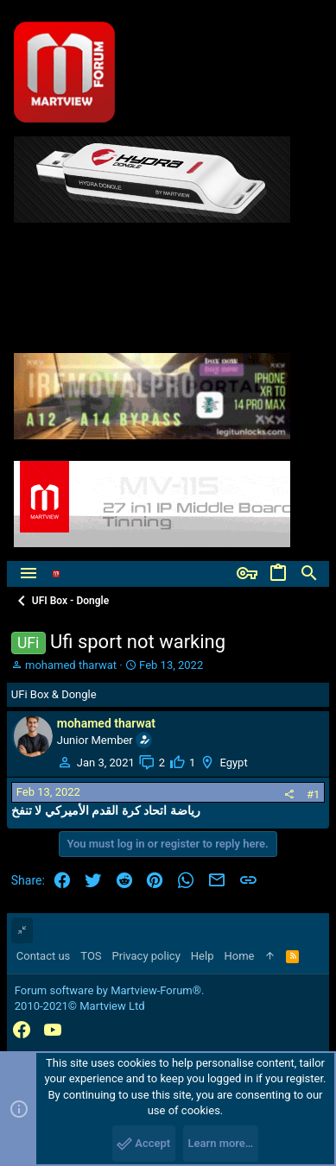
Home (239, 955)
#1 (313, 794)
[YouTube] (52, 1030)
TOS (90, 955)
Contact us (43, 955)
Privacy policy (146, 955)
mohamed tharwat (71, 665)
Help (202, 955)
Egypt (233, 762)
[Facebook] (21, 1030)
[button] (28, 574)
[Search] (309, 574)
